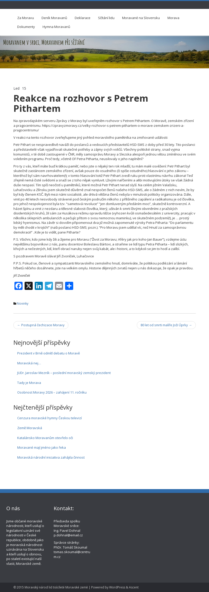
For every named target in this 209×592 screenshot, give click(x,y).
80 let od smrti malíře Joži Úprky (166, 325)
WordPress (117, 587)
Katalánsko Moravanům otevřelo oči (45, 437)
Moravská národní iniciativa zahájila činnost (51, 457)
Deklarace (82, 17)
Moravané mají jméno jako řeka (41, 447)
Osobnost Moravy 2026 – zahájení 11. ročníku (52, 392)
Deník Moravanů (54, 17)
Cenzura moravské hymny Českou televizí (49, 418)
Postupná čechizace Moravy (41, 325)
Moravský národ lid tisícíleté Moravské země (56, 587)
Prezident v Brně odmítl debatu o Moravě (48, 353)
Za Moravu (25, 17)
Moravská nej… (29, 363)
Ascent (134, 587)
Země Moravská (29, 428)
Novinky (22, 303)
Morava (173, 17)
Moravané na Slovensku (141, 17)
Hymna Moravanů (56, 26)
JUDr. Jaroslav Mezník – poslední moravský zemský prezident (64, 372)
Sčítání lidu (106, 17)
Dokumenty (26, 26)
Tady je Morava (29, 382)
